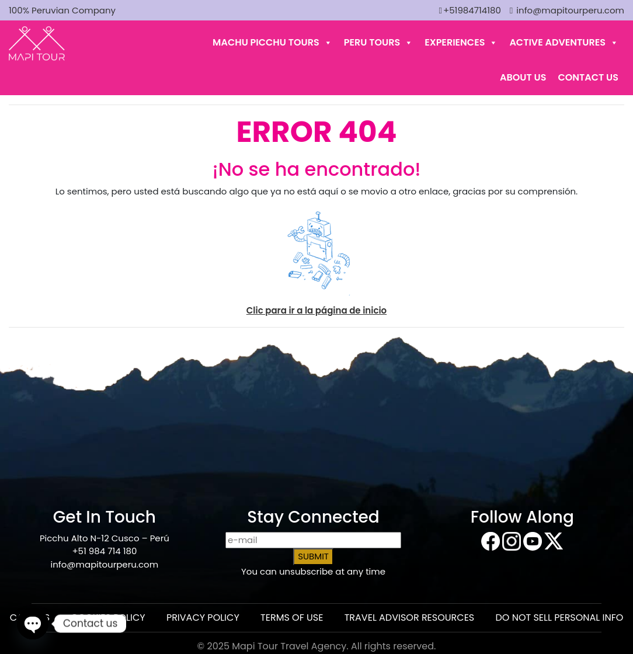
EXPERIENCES (461, 42)
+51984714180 (469, 10)
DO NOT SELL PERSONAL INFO (560, 617)
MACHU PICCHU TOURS (272, 42)
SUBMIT (313, 556)
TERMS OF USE (291, 617)
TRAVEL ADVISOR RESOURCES (410, 617)
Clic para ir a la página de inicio (316, 310)
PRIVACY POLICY (202, 617)
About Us (523, 77)
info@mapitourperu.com (567, 10)
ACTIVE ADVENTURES (563, 42)
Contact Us (588, 77)
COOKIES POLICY (108, 617)
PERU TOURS (378, 42)
